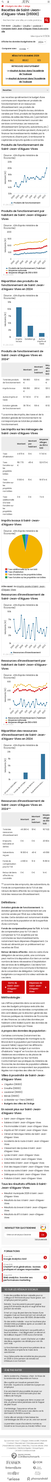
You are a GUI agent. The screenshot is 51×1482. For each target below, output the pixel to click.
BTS (39, 60)
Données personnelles (35, 1443)
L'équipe (25, 1441)
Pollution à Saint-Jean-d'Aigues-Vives (23, 1178)
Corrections (12, 1448)
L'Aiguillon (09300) (13, 1084)
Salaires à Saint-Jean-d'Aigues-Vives (22, 1122)
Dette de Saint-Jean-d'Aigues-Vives (12, 987)
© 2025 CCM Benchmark (25, 1450)
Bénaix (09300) (11, 1096)
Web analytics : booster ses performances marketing (18, 1277)
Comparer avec (8, 48)
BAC (12, 60)
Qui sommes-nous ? (12, 1441)
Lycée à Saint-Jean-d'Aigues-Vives (21, 1155)
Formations (12, 1251)
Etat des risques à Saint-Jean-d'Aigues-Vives (26, 1167)
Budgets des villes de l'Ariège (19, 1103)
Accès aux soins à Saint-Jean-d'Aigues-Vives (26, 1170)
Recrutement (20, 1443)
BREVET (25, 60)
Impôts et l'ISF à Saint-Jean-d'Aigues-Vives (25, 1130)
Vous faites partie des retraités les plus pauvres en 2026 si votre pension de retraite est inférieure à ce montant (25, 1358)
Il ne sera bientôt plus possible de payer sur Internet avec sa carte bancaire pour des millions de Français (23, 1393)
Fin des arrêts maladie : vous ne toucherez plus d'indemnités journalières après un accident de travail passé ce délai (25, 1324)
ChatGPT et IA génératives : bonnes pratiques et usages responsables (22, 1267)
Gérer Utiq (25, 1446)
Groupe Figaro (38, 1448)
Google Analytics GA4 (14, 1258)
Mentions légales (24, 1448)
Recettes (7, 90)
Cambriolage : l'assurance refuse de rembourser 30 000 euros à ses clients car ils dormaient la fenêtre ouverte (23, 1411)
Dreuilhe (26, 26)
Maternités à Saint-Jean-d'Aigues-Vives (24, 1163)
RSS (46, 1446)
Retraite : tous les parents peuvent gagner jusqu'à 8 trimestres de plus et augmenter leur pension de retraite (24, 1306)
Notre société (34, 1441)
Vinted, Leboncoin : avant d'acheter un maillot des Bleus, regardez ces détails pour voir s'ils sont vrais (24, 1341)
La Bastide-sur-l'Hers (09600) (19, 1100)
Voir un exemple (41, 1239)
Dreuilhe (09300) (12, 1088)
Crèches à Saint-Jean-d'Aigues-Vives (23, 1159)
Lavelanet (37, 26)
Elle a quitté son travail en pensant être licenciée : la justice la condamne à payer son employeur (24, 1384)
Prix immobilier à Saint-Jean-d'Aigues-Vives (26, 1126)
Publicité (44, 1441)
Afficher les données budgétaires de (18, 42)
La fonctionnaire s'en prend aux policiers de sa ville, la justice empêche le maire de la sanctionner (24, 1350)
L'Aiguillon (17, 26)
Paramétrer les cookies (11, 1446)
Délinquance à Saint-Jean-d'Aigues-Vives (25, 1174)
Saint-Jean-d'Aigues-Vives (17, 1118)
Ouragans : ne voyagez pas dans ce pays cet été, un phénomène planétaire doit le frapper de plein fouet (24, 1402)
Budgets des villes (14, 6)
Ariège (27, 6)
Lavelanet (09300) (13, 1092)
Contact (10, 1443)
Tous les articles (37, 1446)
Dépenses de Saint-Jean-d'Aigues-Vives (37, 987)
